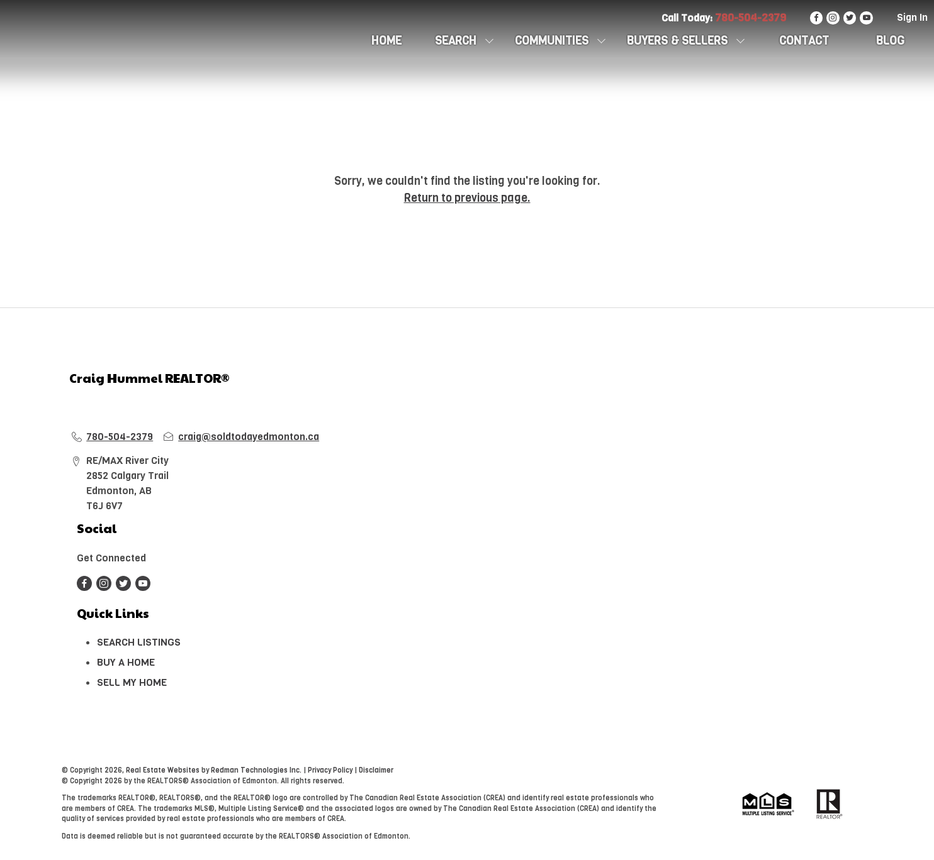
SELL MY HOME (132, 682)
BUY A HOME (126, 662)
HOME (386, 40)
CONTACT (804, 40)
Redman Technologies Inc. (257, 770)
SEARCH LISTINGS (139, 642)
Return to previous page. (467, 198)
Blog (890, 40)
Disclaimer (376, 770)
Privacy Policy (330, 770)
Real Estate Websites (163, 770)
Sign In (912, 17)
